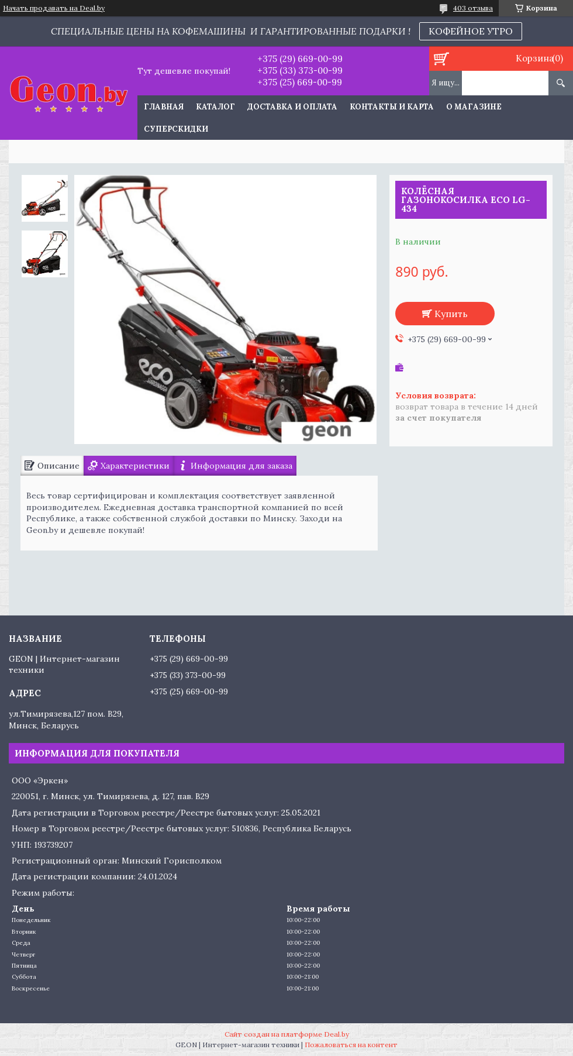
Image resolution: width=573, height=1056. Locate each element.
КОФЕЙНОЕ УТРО (471, 31)
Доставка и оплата (292, 107)
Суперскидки (176, 129)
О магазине (474, 107)
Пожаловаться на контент (351, 1044)
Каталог (215, 107)
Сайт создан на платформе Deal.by (287, 1034)
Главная (164, 107)
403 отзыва (473, 8)
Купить (451, 313)
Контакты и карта (392, 107)
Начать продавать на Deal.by (54, 8)
